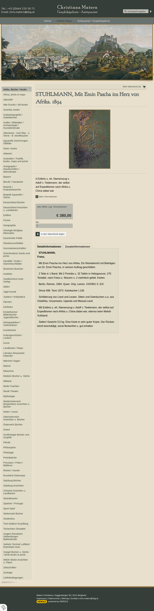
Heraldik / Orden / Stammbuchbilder (12, 262)
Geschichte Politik (12, 238)
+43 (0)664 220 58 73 (28, 8)
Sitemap (65, 598)
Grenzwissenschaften (14, 248)
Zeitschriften (9, 567)
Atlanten (7, 153)
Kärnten (7, 301)
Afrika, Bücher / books (15, 89)
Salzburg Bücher (12, 480)
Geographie (9, 225)
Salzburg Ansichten (13, 485)
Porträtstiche (10, 457)
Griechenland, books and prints (16, 254)
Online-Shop (64, 20)
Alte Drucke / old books (15, 104)
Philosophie (9, 447)
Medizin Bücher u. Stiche (16, 376)
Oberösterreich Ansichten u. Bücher (14, 418)
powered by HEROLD (58, 601)
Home (47, 20)
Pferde (6, 442)
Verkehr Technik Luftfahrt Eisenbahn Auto (16, 545)
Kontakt (73, 598)
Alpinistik (8, 99)
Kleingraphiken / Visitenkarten (11, 323)
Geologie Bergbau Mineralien (13, 231)
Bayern (7, 176)
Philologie (8, 452)
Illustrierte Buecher (13, 268)
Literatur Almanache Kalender (13, 354)
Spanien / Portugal (13, 503)
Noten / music (10, 411)
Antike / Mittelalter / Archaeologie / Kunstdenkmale (13, 125)
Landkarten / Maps (13, 348)
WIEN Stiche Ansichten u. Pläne (15, 561)
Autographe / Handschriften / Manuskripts (11, 169)
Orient (6, 429)
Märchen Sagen (11, 360)
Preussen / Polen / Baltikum (13, 464)
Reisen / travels (11, 470)
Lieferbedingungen (13, 577)
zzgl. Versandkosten (57, 207)
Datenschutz (54, 598)
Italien (6, 286)
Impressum (42, 598)
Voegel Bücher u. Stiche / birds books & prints (16, 553)
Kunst (6, 343)
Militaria (7, 381)
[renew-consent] (3, 607)
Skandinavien (10, 498)
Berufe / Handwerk (13, 181)
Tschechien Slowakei (14, 528)
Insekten (7, 273)
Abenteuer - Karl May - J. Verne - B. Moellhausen (16, 134)
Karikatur (8, 307)
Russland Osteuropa (14, 475)
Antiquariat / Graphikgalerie (93, 20)
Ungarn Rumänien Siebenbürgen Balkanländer (13, 536)
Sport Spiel (9, 508)
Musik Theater (10, 391)
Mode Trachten (11, 386)
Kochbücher (9, 330)
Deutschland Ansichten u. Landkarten (15, 208)
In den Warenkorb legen (52, 234)
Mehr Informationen (48, 196)
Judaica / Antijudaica (14, 296)
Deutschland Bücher (14, 202)
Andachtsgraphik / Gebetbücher (12, 116)
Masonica (8, 371)
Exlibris (7, 215)
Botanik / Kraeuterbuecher (12, 188)
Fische (6, 220)
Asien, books (10, 148)
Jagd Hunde (9, 291)
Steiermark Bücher (13, 513)
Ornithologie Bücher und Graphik (16, 436)
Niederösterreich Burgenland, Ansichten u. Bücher (16, 404)
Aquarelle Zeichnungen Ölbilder (15, 142)
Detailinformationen (49, 246)
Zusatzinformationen (77, 246)
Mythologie (9, 396)
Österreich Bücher (13, 424)
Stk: (37, 222)
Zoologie (8, 572)
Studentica (9, 518)
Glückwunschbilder (13, 243)
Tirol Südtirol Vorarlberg (15, 523)
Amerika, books (11, 109)
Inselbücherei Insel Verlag (13, 280)
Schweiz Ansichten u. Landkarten (14, 492)
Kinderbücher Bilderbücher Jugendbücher (10, 315)
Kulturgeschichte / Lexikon (12, 336)
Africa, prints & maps (14, 94)
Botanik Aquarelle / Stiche (13, 196)
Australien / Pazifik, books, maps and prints (15, 160)
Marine (7, 365)
